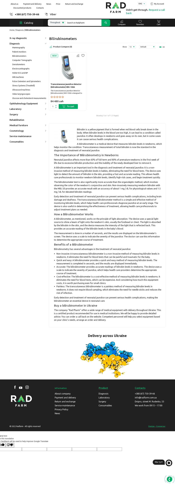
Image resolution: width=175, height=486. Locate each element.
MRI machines (18, 77)
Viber (53, 14)
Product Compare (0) (60, 47)
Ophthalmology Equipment (28, 103)
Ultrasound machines (21, 90)
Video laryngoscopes (21, 94)
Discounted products (22, 8)
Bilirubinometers (19, 56)
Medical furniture (28, 125)
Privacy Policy (61, 409)
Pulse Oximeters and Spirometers (26, 81)
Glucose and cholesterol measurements (29, 98)
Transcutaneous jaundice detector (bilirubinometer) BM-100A (66, 85)
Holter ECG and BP (20, 73)
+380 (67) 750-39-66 (27, 14)
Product (103, 387)
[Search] (88, 23)
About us (14, 4)
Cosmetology (28, 131)
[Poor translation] (10, 445)
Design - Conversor (156, 426)
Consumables (28, 141)
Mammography (18, 47)
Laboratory (28, 109)
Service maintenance (20, 136)
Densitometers (18, 64)
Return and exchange (74, 4)
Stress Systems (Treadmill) (23, 85)
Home (12, 30)
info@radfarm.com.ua (146, 397)
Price (58, 4)
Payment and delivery (32, 4)
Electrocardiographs (21, 69)
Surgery (28, 114)
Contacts (40, 8)
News (48, 4)
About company (63, 393)
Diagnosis (20, 30)
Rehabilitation (17, 120)
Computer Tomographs (22, 60)
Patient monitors (19, 52)
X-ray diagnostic (28, 38)
